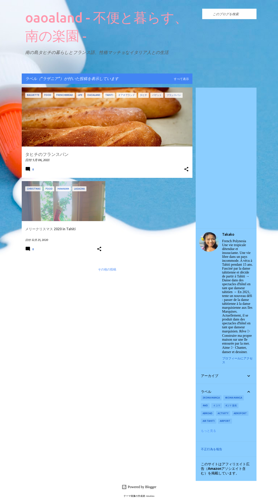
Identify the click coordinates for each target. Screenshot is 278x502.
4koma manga (233, 397)
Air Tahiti (209, 421)
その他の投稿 (107, 269)
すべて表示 (181, 79)
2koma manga (211, 397)
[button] (186, 169)
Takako (228, 234)
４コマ (216, 405)
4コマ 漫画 (231, 405)
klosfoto (150, 496)
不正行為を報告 (211, 449)
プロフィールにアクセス (237, 360)
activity (223, 413)
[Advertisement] (226, 158)
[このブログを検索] (233, 14)
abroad (207, 413)
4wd (205, 405)
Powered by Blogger (139, 487)
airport (225, 421)
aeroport (240, 413)
